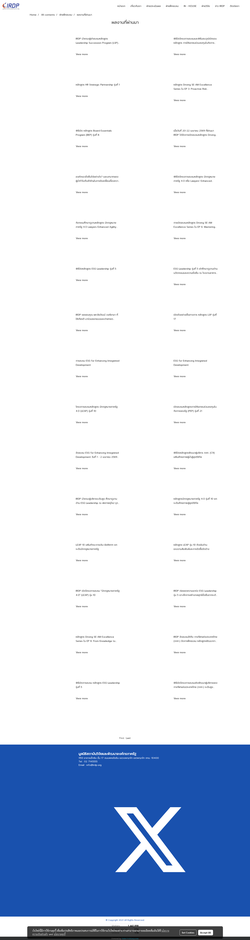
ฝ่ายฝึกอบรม (172, 6)
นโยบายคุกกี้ (60, 934)
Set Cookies (188, 932)
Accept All (205, 932)
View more (82, 54)
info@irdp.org (94, 765)
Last (128, 738)
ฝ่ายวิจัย (206, 6)
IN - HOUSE (190, 6)
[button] (244, 6)
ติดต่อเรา (234, 6)
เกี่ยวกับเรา (135, 6)
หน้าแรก (121, 6)
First (121, 738)
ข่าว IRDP (220, 6)
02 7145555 (90, 761)
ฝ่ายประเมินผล (153, 6)
